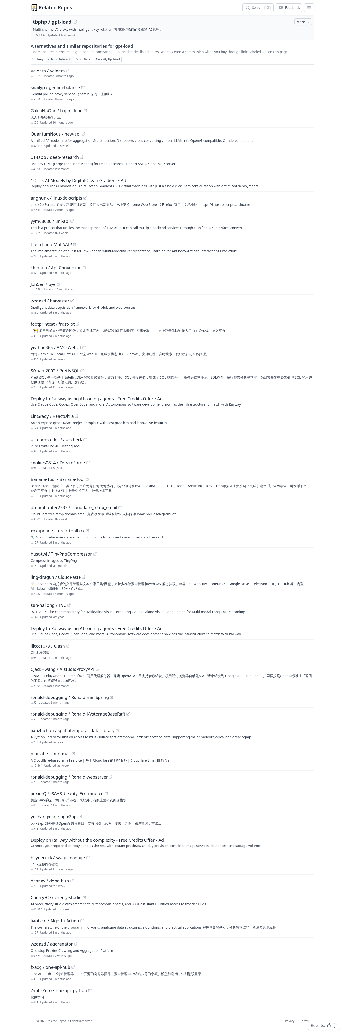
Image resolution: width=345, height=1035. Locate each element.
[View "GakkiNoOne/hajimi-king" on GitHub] (85, 110)
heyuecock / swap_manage (58, 857)
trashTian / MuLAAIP (51, 244)
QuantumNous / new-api (55, 134)
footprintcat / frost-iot (53, 324)
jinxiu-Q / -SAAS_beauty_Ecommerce (67, 793)
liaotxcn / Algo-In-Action (55, 920)
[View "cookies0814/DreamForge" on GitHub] (88, 463)
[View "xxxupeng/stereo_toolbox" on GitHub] (87, 530)
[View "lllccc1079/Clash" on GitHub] (68, 646)
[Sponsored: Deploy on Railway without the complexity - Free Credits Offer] (172, 842)
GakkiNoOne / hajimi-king (57, 110)
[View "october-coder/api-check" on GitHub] (85, 439)
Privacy (289, 1021)
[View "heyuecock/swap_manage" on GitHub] (88, 857)
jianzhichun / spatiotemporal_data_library (73, 730)
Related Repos (55, 7)
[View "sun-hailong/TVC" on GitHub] (69, 605)
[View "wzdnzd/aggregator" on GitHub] (76, 944)
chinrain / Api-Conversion (56, 268)
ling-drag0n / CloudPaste (56, 577)
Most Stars (83, 59)
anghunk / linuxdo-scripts (56, 198)
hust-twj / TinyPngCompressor (61, 554)
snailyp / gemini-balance (55, 87)
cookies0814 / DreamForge (58, 463)
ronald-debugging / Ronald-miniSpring (70, 697)
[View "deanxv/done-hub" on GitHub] (72, 881)
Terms (304, 1021)
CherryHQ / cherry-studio (56, 897)
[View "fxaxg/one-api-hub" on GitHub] (73, 967)
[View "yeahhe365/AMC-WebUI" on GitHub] (84, 347)
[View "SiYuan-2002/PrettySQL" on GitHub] (82, 371)
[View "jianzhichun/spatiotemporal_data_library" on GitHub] (117, 730)
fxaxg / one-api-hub (50, 967)
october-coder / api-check (56, 439)
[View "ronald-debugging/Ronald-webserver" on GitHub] (111, 777)
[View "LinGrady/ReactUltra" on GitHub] (77, 416)
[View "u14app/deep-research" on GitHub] (82, 157)
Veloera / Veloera (48, 71)
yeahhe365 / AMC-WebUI (56, 347)
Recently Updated (108, 59)
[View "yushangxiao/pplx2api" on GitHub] (80, 817)
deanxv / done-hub (50, 881)
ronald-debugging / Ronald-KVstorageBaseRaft (78, 714)
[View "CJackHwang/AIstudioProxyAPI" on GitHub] (97, 669)
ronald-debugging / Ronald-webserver (69, 777)
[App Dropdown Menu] (309, 7)
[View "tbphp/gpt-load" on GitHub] (75, 22)
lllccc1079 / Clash (48, 646)
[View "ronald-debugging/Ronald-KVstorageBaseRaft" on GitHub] (128, 714)
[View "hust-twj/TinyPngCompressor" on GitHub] (95, 554)
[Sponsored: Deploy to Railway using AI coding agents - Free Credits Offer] (172, 401)
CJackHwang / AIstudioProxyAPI (63, 669)
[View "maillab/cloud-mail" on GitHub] (73, 754)
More (303, 21)
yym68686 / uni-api (50, 221)
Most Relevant (59, 59)
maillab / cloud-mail (50, 754)
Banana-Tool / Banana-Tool (58, 479)
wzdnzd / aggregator (52, 944)
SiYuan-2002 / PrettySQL (55, 370)
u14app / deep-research (55, 157)
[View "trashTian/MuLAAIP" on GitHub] (75, 244)
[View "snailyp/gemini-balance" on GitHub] (83, 87)
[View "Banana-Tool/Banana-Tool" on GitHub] (87, 479)
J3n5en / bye (43, 284)
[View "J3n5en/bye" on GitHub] (58, 284)
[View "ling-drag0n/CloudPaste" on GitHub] (84, 577)
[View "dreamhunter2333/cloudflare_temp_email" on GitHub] (120, 507)
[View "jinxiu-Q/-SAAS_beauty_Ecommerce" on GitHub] (106, 793)
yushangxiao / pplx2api (54, 817)
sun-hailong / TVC (48, 605)
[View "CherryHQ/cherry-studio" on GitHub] (84, 897)
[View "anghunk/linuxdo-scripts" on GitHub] (85, 198)
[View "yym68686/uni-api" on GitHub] (72, 221)
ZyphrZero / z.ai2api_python (59, 990)
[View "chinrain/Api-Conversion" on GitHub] (84, 268)
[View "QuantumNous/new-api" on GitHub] (83, 134)
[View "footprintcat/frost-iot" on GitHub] (78, 324)
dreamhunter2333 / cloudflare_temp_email (74, 507)
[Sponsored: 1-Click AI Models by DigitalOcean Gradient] (172, 183)
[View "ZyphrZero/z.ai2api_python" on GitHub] (90, 990)
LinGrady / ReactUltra (52, 416)
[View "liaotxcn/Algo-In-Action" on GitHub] (82, 921)
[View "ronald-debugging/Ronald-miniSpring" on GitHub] (112, 697)
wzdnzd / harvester (50, 301)
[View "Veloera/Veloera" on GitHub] (68, 71)
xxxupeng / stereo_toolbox (58, 530)
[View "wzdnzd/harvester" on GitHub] (72, 301)
